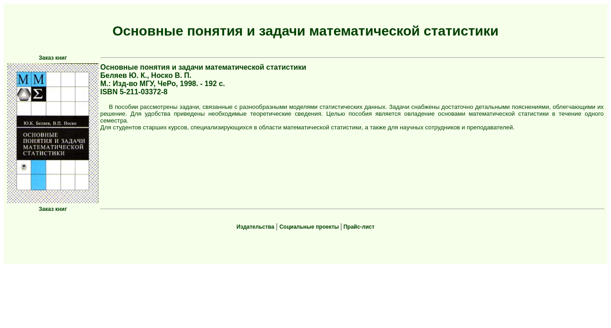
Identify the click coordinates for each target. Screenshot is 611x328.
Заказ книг (53, 58)
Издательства (255, 227)
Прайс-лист (358, 227)
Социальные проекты (309, 227)
